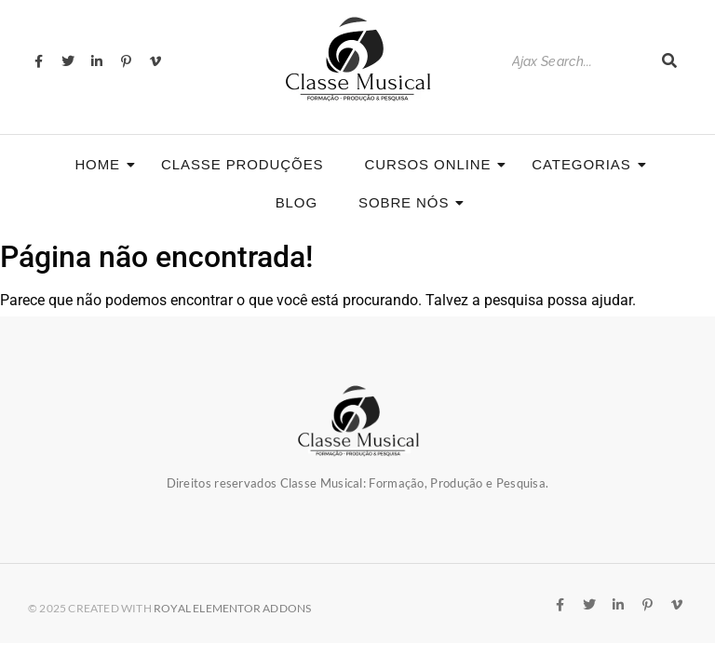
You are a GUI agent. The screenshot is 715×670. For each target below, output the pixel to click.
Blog (296, 202)
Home (102, 164)
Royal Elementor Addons (232, 608)
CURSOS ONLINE (433, 164)
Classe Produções (242, 164)
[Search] (577, 62)
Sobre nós (409, 202)
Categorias (586, 164)
